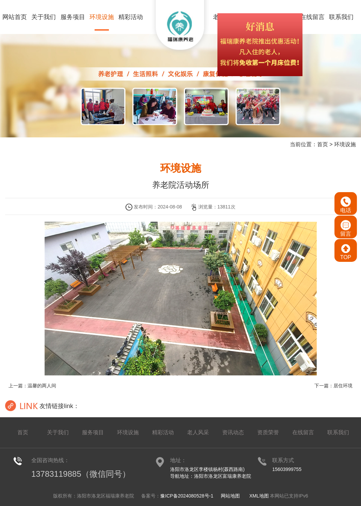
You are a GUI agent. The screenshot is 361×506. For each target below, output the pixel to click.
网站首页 (14, 17)
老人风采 (198, 432)
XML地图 (259, 496)
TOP (345, 251)
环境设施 (101, 17)
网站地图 (230, 496)
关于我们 (43, 17)
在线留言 (312, 17)
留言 (345, 228)
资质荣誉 (268, 432)
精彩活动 (130, 17)
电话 (345, 205)
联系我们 (341, 17)
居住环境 (342, 385)
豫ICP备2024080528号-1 (186, 496)
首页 (322, 144)
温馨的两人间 (42, 385)
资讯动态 (233, 432)
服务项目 (73, 17)
